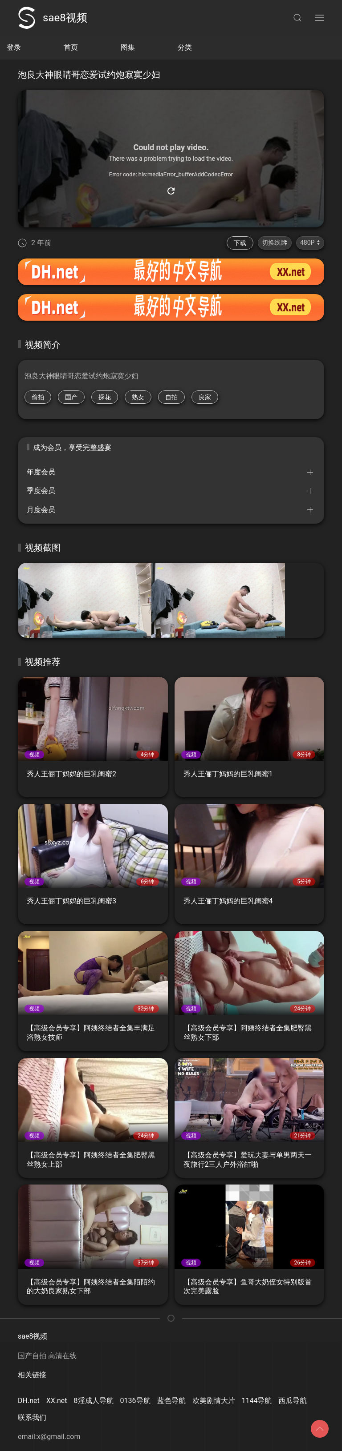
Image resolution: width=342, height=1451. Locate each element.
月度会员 (41, 509)
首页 (71, 47)
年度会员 (41, 472)
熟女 (138, 397)
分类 (185, 47)
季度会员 (41, 490)
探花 (104, 397)
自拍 (171, 397)
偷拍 (38, 397)
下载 (240, 242)
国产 (71, 397)
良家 (205, 397)
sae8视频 (52, 17)
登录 (14, 47)
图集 (128, 47)
